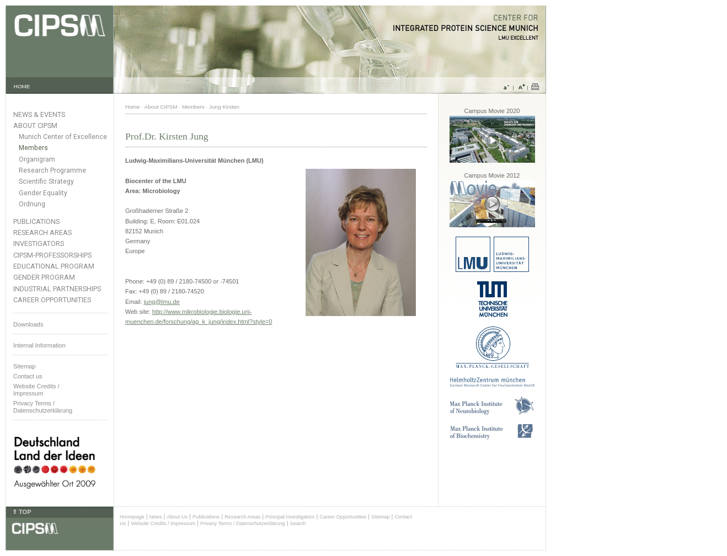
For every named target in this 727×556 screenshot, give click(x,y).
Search (298, 523)
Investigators (38, 243)
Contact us (27, 376)
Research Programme (52, 170)
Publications (36, 221)
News (155, 517)
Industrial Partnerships (57, 289)
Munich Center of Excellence (63, 137)
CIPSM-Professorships (52, 255)
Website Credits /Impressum (36, 390)
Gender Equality (43, 193)
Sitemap (24, 366)
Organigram (37, 159)
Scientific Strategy (46, 181)
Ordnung (32, 204)
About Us (177, 517)
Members (33, 148)
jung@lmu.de (162, 301)
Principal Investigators (289, 517)
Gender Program (44, 277)
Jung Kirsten (224, 107)
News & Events (39, 114)
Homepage (132, 517)
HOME (22, 86)
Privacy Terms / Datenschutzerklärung (42, 407)
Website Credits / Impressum (163, 523)
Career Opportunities (52, 300)
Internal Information (39, 345)
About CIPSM (35, 125)
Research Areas (42, 232)
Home (132, 107)
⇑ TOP (21, 512)
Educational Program (53, 266)
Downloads (28, 324)
